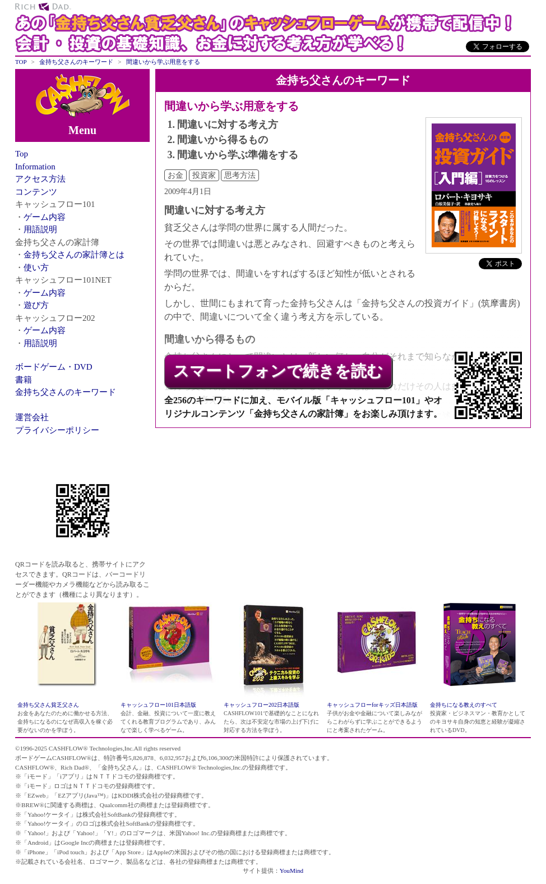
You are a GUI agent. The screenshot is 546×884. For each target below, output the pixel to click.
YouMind (291, 870)
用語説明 (40, 229)
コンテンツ (36, 191)
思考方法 (240, 175)
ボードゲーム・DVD (53, 366)
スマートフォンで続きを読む (278, 371)
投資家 (204, 175)
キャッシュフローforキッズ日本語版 (372, 705)
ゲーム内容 (45, 217)
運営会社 (32, 417)
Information (35, 166)
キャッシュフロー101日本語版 (158, 705)
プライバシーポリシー (57, 430)
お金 (175, 175)
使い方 (36, 267)
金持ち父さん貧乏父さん (48, 705)
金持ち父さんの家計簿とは (74, 254)
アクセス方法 (40, 178)
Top (21, 153)
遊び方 (36, 305)
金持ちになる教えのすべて (463, 705)
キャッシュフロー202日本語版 (261, 705)
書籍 (23, 379)
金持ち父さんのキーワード (65, 392)
